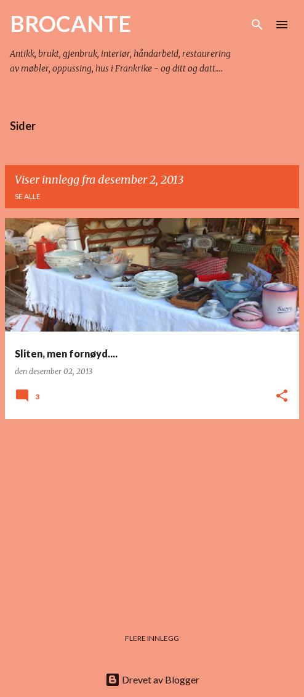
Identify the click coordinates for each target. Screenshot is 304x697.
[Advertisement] (152, 515)
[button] (281, 396)
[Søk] (257, 24)
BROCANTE (70, 23)
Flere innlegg (152, 638)
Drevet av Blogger (152, 679)
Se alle (28, 196)
